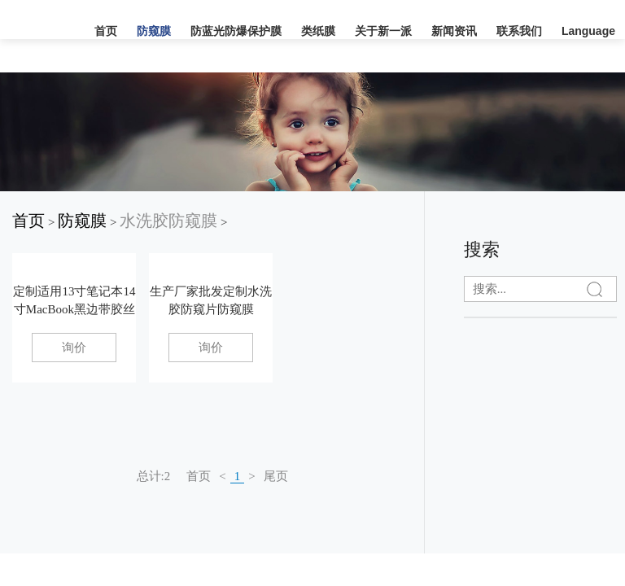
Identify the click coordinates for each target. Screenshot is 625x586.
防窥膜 (154, 30)
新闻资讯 (454, 30)
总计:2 (154, 476)
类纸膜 (318, 30)
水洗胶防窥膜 (168, 221)
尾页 (276, 476)
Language (588, 30)
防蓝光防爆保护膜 (236, 30)
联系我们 (519, 30)
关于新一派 (383, 30)
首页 (105, 30)
